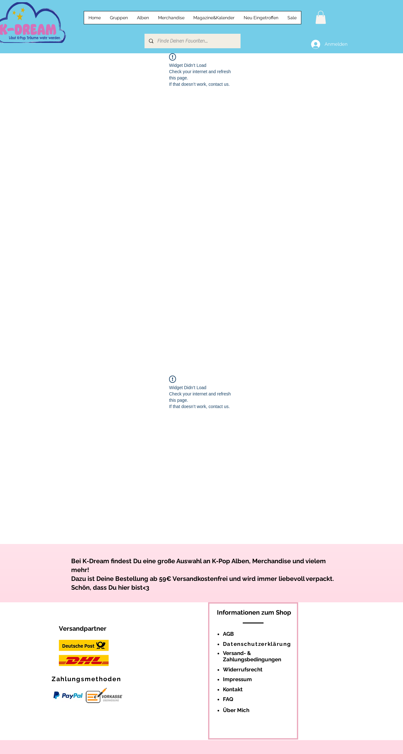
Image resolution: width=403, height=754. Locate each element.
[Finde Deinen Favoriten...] (192, 41)
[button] (320, 17)
